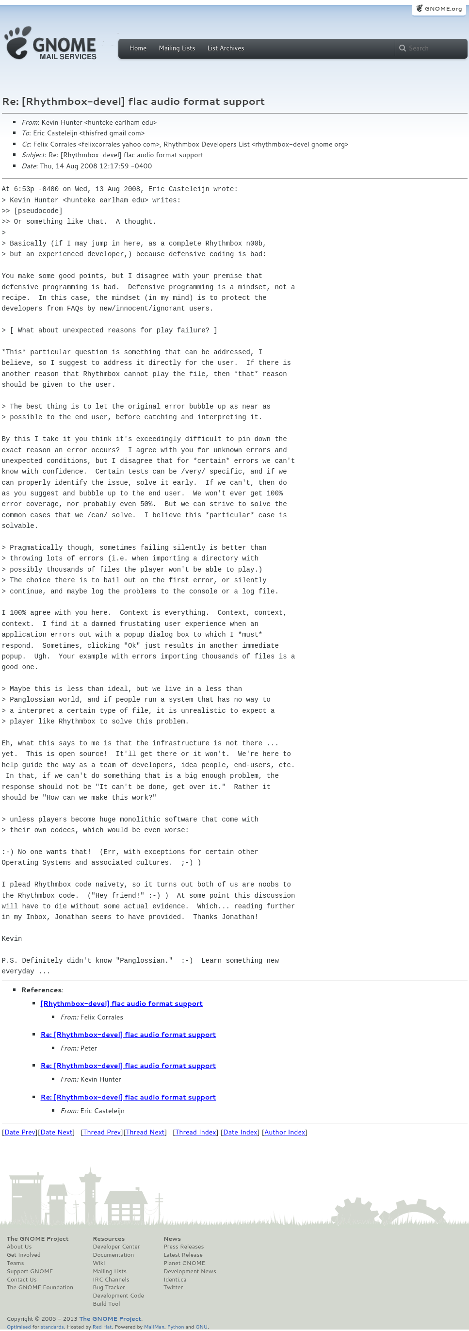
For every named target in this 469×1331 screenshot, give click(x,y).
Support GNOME (30, 1271)
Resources (109, 1239)
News (172, 1239)
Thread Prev (102, 1132)
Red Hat (102, 1326)
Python (175, 1326)
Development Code (118, 1295)
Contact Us (22, 1279)
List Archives (225, 48)
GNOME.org (443, 8)
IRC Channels (111, 1279)
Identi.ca (175, 1279)
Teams (15, 1263)
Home (138, 48)
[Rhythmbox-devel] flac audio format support (122, 1003)
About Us (19, 1246)
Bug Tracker (109, 1287)
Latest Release (183, 1255)
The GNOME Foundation (40, 1287)
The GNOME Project (38, 1239)
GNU (201, 1326)
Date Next (56, 1132)
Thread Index (195, 1132)
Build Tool (106, 1304)
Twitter (173, 1287)
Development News (189, 1271)
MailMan (154, 1326)
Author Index (284, 1132)
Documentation (113, 1255)
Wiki (99, 1263)
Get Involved (24, 1255)
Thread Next (145, 1132)
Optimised (19, 1326)
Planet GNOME (184, 1263)
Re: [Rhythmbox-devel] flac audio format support (128, 1034)
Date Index (240, 1132)
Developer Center (116, 1246)
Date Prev (19, 1132)
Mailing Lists (177, 48)
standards (52, 1326)
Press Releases (183, 1246)
